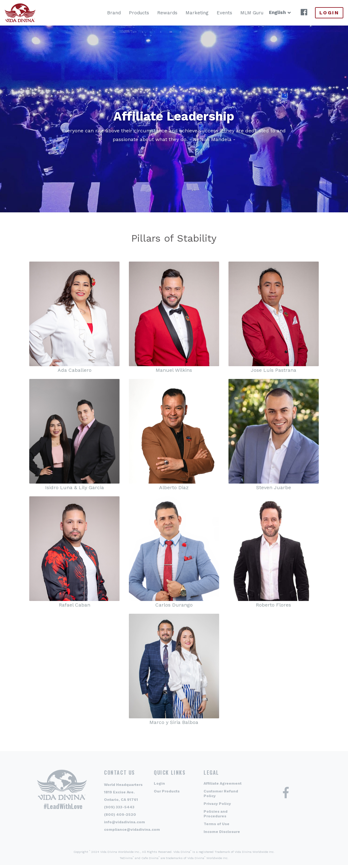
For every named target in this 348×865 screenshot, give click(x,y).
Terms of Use (216, 824)
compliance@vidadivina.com (132, 829)
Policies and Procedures (216, 813)
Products (129, 13)
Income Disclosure (222, 832)
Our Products (167, 791)
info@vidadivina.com (124, 822)
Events (214, 13)
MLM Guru (241, 13)
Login (329, 13)
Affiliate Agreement (223, 783)
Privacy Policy (217, 803)
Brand (104, 13)
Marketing (187, 13)
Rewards (157, 13)
